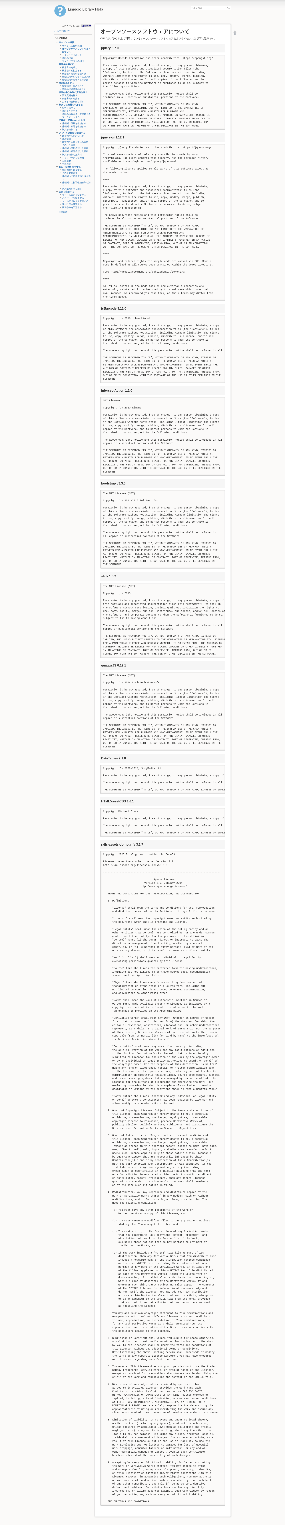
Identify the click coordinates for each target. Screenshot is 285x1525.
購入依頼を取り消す (72, 188)
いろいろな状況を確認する (72, 133)
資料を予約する (69, 111)
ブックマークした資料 (73, 157)
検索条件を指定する (72, 70)
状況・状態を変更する (70, 167)
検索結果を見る (66, 83)
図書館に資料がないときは (72, 120)
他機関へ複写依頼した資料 (75, 151)
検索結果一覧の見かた (73, 86)
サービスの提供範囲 (72, 45)
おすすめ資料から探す (73, 101)
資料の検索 (67, 58)
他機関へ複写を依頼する (74, 126)
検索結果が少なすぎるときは (76, 76)
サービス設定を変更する (74, 195)
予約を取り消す (69, 173)
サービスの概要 (66, 42)
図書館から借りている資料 (75, 142)
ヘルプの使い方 (62, 31)
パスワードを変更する (73, 198)
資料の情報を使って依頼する (76, 114)
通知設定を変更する (72, 204)
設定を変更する (66, 192)
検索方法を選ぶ (69, 67)
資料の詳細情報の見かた (74, 89)
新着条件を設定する (72, 207)
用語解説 (63, 212)
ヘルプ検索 (229, 8)
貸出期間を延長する (72, 170)
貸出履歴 (66, 161)
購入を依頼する (69, 129)
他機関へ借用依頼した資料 (75, 148)
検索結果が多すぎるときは (75, 80)
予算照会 (66, 164)
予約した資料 (68, 145)
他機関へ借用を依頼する (74, 123)
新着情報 (66, 139)
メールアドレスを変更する (75, 201)
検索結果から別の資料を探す (73, 92)
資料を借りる (68, 108)
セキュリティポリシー (73, 55)
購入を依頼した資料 (72, 154)
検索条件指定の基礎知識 (74, 73)
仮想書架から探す (71, 98)
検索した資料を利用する (71, 104)
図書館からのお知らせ (73, 136)
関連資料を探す (69, 95)
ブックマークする (71, 117)
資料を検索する (66, 64)
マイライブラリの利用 (73, 61)
